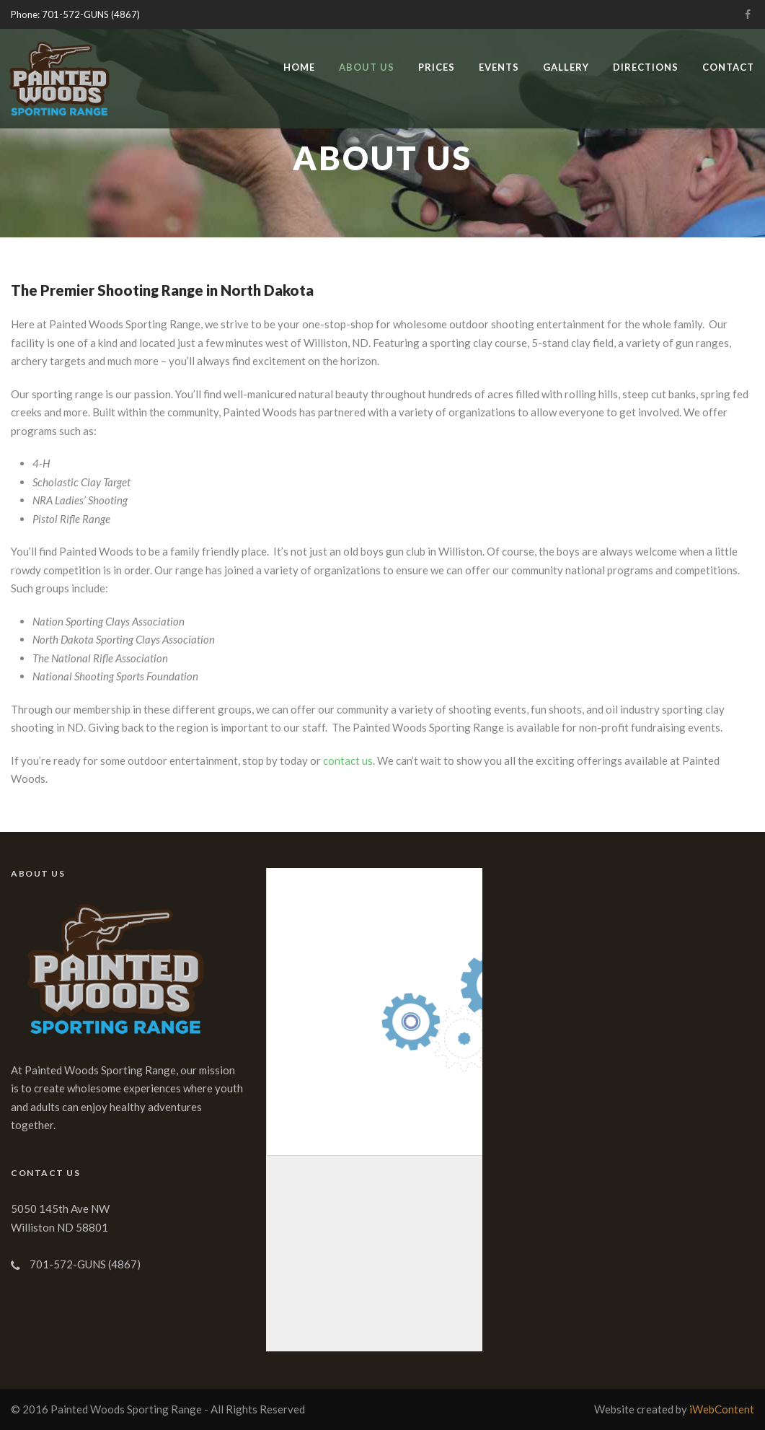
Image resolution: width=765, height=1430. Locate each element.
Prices (436, 67)
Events (499, 67)
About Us (366, 67)
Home (299, 67)
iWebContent (721, 1409)
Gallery (566, 67)
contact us (348, 760)
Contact (728, 67)
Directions (645, 67)
